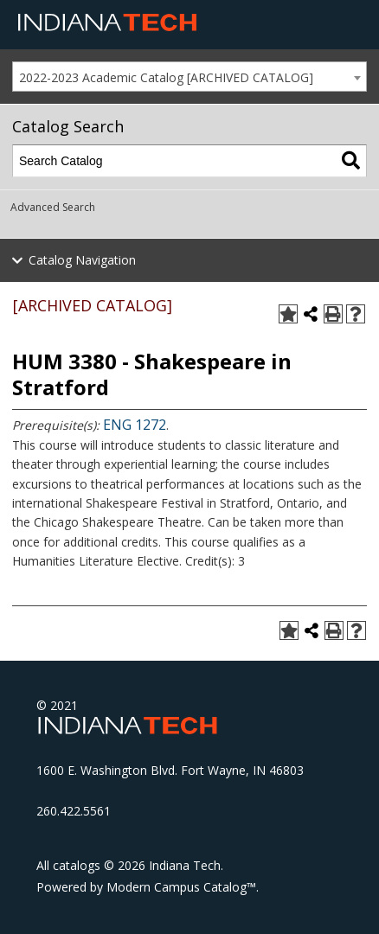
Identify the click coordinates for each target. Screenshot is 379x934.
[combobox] (189, 76)
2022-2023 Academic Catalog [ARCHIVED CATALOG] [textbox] (166, 77)
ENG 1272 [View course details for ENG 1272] (134, 424)
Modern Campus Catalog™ (181, 887)
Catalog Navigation (82, 260)
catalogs (76, 865)
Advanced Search (52, 207)
